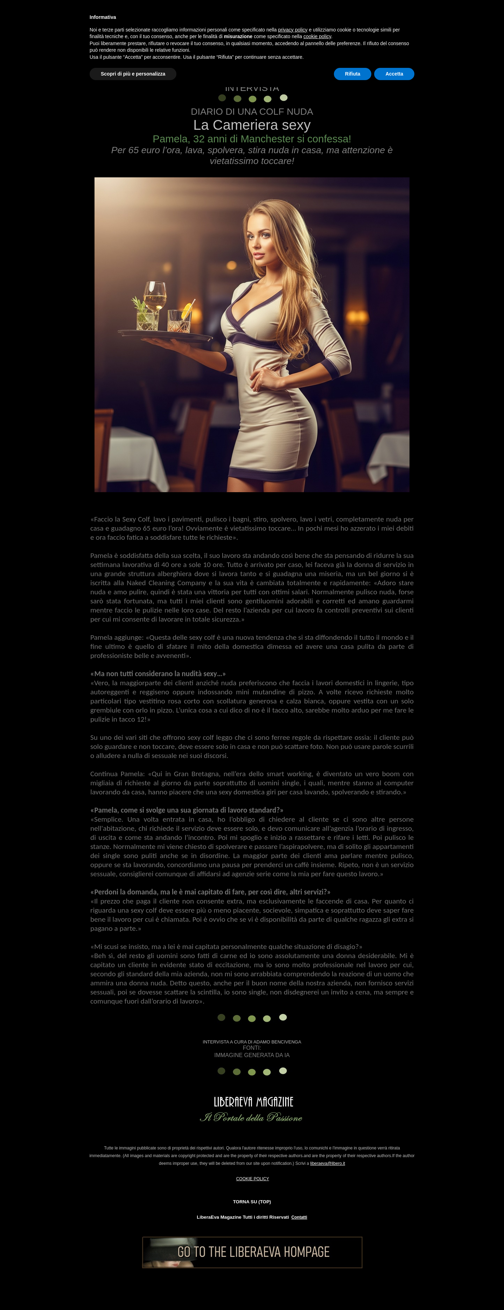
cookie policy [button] (317, 36)
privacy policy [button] (293, 30)
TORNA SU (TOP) (252, 1201)
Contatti (299, 1217)
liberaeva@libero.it (327, 1163)
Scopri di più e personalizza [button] (133, 74)
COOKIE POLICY (252, 1178)
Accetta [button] (394, 74)
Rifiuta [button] (352, 74)
